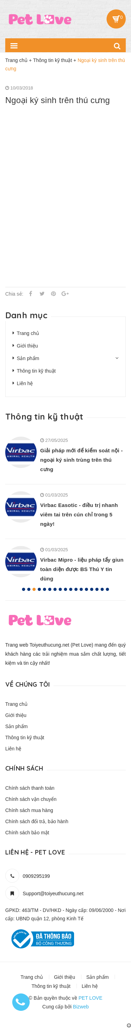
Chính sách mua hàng (29, 810)
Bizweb (81, 1006)
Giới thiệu (27, 346)
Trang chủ (28, 333)
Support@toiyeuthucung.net (53, 893)
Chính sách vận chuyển (31, 799)
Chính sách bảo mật (27, 832)
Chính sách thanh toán (29, 788)
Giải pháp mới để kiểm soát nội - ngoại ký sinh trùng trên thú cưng (81, 459)
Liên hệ (25, 383)
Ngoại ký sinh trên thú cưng (57, 100)
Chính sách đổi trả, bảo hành (36, 821)
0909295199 (36, 876)
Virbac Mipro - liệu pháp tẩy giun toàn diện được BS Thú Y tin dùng (82, 569)
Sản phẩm (28, 358)
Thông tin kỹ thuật (36, 371)
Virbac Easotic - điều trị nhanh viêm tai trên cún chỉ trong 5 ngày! (79, 514)
